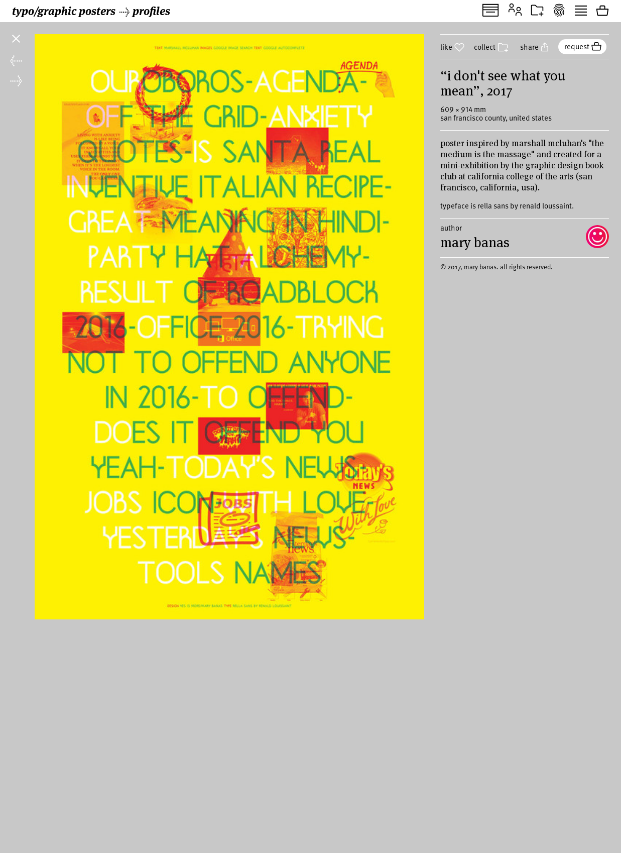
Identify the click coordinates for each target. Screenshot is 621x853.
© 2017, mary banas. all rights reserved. (496, 293)
